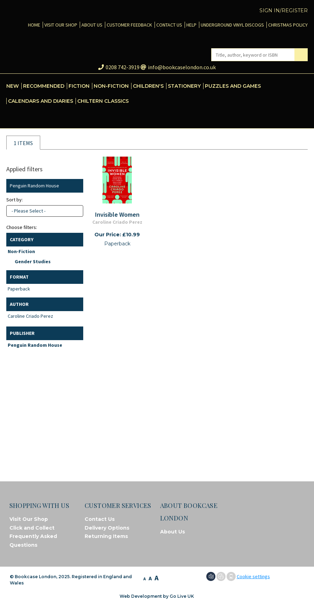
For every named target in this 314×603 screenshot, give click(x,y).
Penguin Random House (35, 345)
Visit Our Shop (28, 519)
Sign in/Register (283, 10)
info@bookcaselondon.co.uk (178, 67)
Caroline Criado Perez (30, 316)
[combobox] (44, 211)
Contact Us (100, 519)
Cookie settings (253, 576)
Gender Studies (33, 261)
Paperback (19, 289)
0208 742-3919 (119, 67)
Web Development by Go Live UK (157, 596)
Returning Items (106, 536)
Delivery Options (107, 528)
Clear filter (76, 185)
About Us (172, 532)
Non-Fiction (21, 251)
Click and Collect (32, 528)
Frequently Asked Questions (33, 540)
